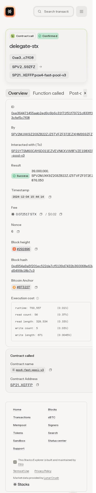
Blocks (52, 409)
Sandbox (19, 440)
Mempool (19, 425)
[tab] (18, 93)
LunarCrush (51, 477)
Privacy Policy (43, 471)
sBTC (51, 417)
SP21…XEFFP (21, 384)
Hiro (20, 464)
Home (17, 409)
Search (53, 433)
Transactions (22, 417)
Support (18, 448)
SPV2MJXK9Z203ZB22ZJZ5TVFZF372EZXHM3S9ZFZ (52, 134)
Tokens (18, 433)
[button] (84, 93)
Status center (57, 440)
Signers (53, 425)
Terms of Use (21, 471)
